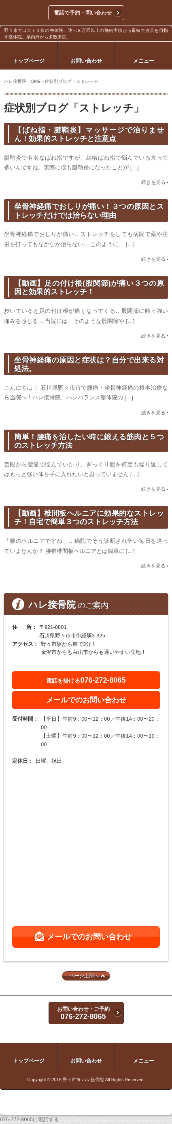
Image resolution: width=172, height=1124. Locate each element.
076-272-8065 (85, 680)
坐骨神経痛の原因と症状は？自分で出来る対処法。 (89, 364)
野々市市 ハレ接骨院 (83, 1079)
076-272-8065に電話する (29, 1119)
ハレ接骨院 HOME (22, 81)
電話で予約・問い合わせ (83, 13)
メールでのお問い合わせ (86, 700)
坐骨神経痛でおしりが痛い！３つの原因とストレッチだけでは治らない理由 (89, 210)
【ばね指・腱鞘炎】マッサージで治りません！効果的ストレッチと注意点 (89, 134)
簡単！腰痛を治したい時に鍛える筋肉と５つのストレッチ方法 (89, 441)
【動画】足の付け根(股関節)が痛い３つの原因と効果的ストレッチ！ (89, 287)
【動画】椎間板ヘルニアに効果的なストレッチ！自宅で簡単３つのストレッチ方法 (89, 517)
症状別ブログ (58, 81)
